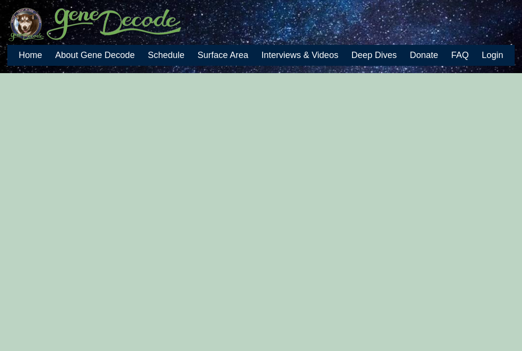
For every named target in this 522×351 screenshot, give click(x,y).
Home (30, 55)
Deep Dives (374, 55)
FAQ (460, 55)
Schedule (166, 55)
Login (492, 55)
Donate (424, 55)
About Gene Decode (95, 55)
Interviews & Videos (299, 55)
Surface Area (222, 55)
